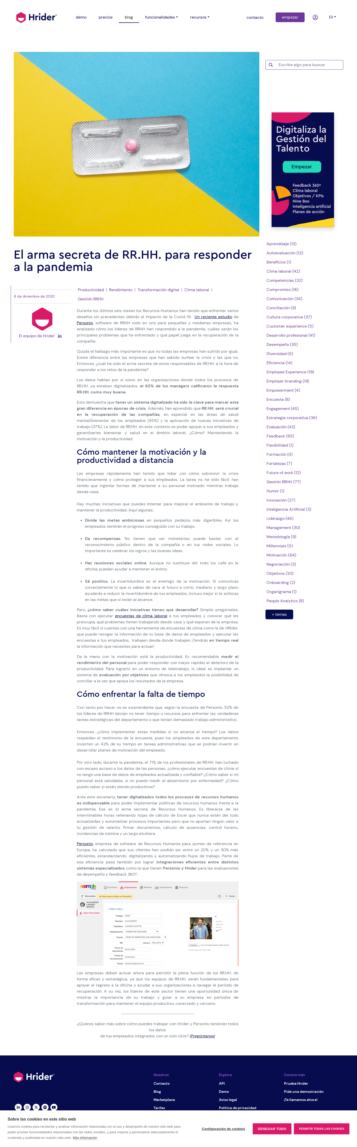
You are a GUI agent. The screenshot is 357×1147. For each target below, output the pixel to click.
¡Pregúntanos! (202, 1036)
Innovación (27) (280, 500)
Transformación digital (158, 289)
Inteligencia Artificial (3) (288, 509)
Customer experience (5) (290, 326)
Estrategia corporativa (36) (291, 417)
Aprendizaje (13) (281, 243)
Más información (85, 1138)
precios (106, 17)
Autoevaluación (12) (284, 253)
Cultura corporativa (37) (289, 317)
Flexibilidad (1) (279, 445)
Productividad (91, 289)
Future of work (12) (283, 472)
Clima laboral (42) (283, 271)
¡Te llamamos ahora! (301, 1099)
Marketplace (164, 1099)
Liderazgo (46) (279, 518)
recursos (198, 17)
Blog (157, 1091)
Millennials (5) (279, 546)
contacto (255, 17)
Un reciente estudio (213, 316)
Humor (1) (275, 491)
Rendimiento (120, 289)
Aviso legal (228, 1099)
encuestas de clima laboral (141, 616)
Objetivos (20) (279, 573)
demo (81, 17)
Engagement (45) (282, 408)
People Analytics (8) (285, 601)
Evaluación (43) (280, 427)
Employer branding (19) (287, 381)
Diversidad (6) (279, 353)
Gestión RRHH (90, 299)
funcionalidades (160, 17)
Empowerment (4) (283, 390)
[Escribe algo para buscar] (309, 65)
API (222, 1083)
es (331, 17)
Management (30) (283, 527)
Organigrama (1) (281, 591)
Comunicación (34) (284, 298)
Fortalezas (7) (279, 463)
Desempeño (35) (282, 344)
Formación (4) (279, 454)
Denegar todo (272, 1129)
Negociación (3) (281, 564)
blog (129, 17)
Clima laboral (196, 289)
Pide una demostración (304, 1091)
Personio (85, 323)
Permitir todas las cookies (321, 1128)
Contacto (162, 1083)
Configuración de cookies (223, 1129)
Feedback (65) (280, 436)
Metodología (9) (281, 536)
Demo (224, 1091)
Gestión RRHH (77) (283, 481)
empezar (290, 17)
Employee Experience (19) (290, 372)
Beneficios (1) (278, 262)
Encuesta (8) (278, 399)
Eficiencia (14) (279, 362)
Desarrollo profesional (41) (290, 335)
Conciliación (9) (281, 308)
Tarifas (159, 1108)
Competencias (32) (284, 280)
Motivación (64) (281, 555)
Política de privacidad (237, 1108)
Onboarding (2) (280, 582)
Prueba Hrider (296, 1083)
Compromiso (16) (282, 289)
